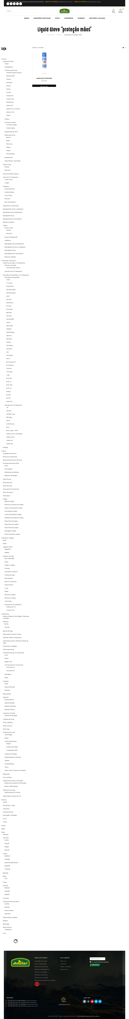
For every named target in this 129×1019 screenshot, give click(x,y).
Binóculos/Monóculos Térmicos (12, 460)
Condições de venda (41, 961)
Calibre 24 (9, 440)
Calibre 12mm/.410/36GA (14, 434)
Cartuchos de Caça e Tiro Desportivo (14, 263)
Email (64, 1001)
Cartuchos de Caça (10, 265)
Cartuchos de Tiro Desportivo (13, 271)
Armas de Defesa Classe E (11, 174)
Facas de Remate (10, 687)
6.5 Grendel (10, 365)
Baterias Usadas (9, 501)
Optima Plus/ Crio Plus (13, 109)
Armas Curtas (9, 228)
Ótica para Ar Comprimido (11, 489)
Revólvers (9, 233)
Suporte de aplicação (11, 715)
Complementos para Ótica (11, 463)
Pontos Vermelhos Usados (12, 534)
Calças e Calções (10, 565)
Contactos (63, 964)
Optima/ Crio (10, 112)
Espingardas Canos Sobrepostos (12, 212)
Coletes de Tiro (11, 607)
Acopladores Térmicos (9, 453)
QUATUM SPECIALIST (11, 862)
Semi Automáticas (10, 202)
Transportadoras (9, 764)
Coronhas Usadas (11, 125)
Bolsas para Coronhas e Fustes (12, 634)
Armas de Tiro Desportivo (10, 177)
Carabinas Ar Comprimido (11, 206)
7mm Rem (9, 372)
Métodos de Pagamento (42, 969)
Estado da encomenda (41, 966)
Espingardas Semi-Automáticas (14, 253)
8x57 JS (8, 388)
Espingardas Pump (10, 250)
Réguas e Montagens (11, 475)
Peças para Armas (10, 135)
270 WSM (9, 309)
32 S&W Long (10, 414)
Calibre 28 (9, 443)
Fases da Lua (64, 969)
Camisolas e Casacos (11, 571)
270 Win (9, 306)
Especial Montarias (10, 706)
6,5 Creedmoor (11, 362)
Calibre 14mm (10, 437)
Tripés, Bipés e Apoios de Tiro (12, 796)
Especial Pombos (10, 709)
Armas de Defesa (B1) (11, 237)
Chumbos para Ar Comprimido (14, 665)
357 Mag (9, 417)
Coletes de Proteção (11, 754)
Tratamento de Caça (9, 790)
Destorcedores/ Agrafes (10, 917)
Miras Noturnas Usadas (11, 524)
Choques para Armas (11, 70)
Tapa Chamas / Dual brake (12, 161)
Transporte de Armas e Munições (13, 780)
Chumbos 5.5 (10, 670)
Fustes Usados (10, 128)
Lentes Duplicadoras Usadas (13, 514)
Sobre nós (63, 961)
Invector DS (9, 95)
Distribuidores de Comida (12, 792)
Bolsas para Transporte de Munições (15, 783)
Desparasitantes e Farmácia (13, 757)
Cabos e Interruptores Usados (13, 508)
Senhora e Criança (10, 598)
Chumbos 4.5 (10, 667)
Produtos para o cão (9, 732)
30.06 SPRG (10, 319)
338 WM (9, 339)
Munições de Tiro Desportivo (13, 405)
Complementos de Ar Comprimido (13, 653)
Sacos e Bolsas (9, 910)
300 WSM (9, 326)
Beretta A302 (10, 76)
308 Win (9, 335)
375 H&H (9, 349)
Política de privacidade (41, 977)
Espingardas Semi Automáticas (12, 219)
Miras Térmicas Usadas (11, 527)
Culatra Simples (9, 192)
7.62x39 (8, 368)
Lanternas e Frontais (9, 713)
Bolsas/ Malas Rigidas (11, 786)
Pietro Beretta (10, 154)
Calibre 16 (9, 401)
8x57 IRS (9, 378)
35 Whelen (9, 345)
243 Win (9, 299)
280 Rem (9, 312)
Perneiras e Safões (10, 594)
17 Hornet (9, 283)
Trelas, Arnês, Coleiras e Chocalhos (15, 770)
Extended (9, 82)
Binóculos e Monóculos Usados (14, 504)
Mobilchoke (10, 102)
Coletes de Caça (10, 575)
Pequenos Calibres (10, 257)
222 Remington (11, 289)
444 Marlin (9, 355)
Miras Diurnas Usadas (11, 521)
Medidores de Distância (12, 472)
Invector (8, 92)
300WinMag (10, 332)
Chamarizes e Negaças (10, 646)
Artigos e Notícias (65, 966)
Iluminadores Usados (11, 511)
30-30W (9, 316)
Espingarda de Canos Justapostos (13, 209)
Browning (9, 144)
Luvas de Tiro (10, 610)
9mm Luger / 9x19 (12, 430)
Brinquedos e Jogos (9, 805)
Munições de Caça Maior (12, 277)
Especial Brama (9, 699)
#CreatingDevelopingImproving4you (88, 1016)
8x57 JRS (9, 385)
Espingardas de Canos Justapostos (15, 247)
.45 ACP (8, 411)
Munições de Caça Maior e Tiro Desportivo (16, 275)
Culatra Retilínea (10, 189)
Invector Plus (10, 99)
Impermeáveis (9, 585)
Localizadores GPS (11, 750)
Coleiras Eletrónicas (11, 741)
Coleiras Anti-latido (12, 747)
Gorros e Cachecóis (10, 581)
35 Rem (8, 342)
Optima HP (9, 105)
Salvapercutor (9, 157)
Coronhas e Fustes (10, 122)
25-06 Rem (9, 303)
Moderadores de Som (11, 132)
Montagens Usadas (10, 531)
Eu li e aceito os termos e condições (100, 962)
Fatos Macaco (9, 578)
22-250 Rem (10, 286)
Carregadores (9, 67)
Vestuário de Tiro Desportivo (13, 604)
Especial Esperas (10, 703)
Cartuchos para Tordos (13, 267)
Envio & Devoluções (41, 964)
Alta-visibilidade (9, 558)
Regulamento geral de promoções (45, 980)
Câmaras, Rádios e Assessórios (12, 637)
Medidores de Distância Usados (14, 518)
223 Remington (11, 293)
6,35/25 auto (10, 424)
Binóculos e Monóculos (10, 457)
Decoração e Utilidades (10, 815)
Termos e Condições (41, 972)
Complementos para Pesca (11, 901)
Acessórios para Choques (14, 72)
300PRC (9, 329)
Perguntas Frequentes (41, 975)
